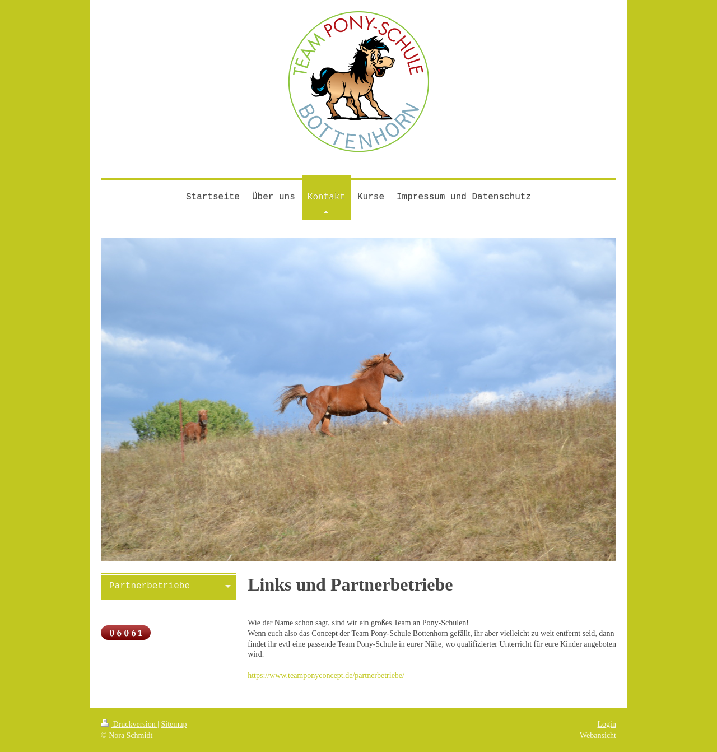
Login (607, 724)
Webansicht (598, 735)
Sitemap (174, 724)
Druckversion (129, 724)
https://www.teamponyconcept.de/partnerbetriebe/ (326, 675)
